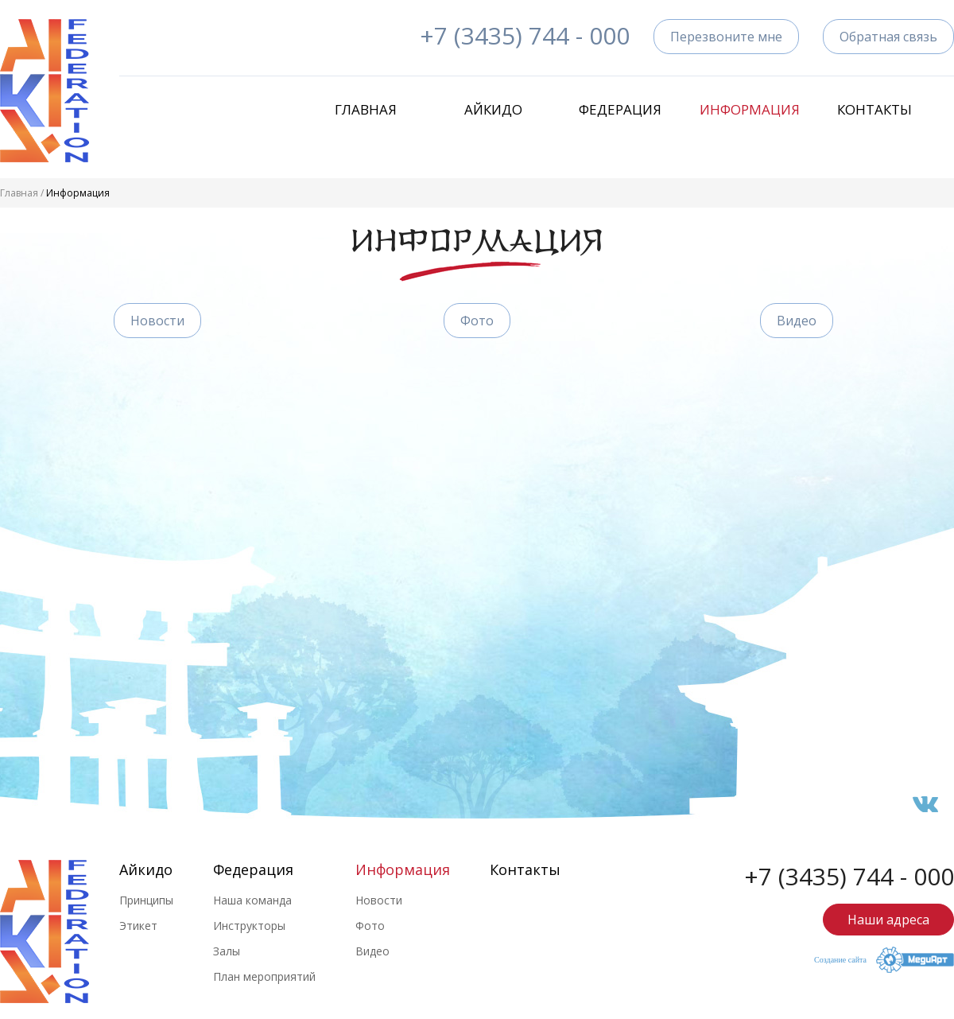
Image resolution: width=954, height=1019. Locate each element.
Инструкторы (249, 925)
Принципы (146, 900)
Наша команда (252, 900)
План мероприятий (264, 976)
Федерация (620, 109)
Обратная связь (888, 36)
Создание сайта (840, 959)
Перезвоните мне (726, 36)
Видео (796, 320)
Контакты (874, 109)
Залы (226, 951)
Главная (366, 109)
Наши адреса (888, 919)
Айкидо (493, 109)
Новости (157, 320)
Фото (477, 320)
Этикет (138, 925)
